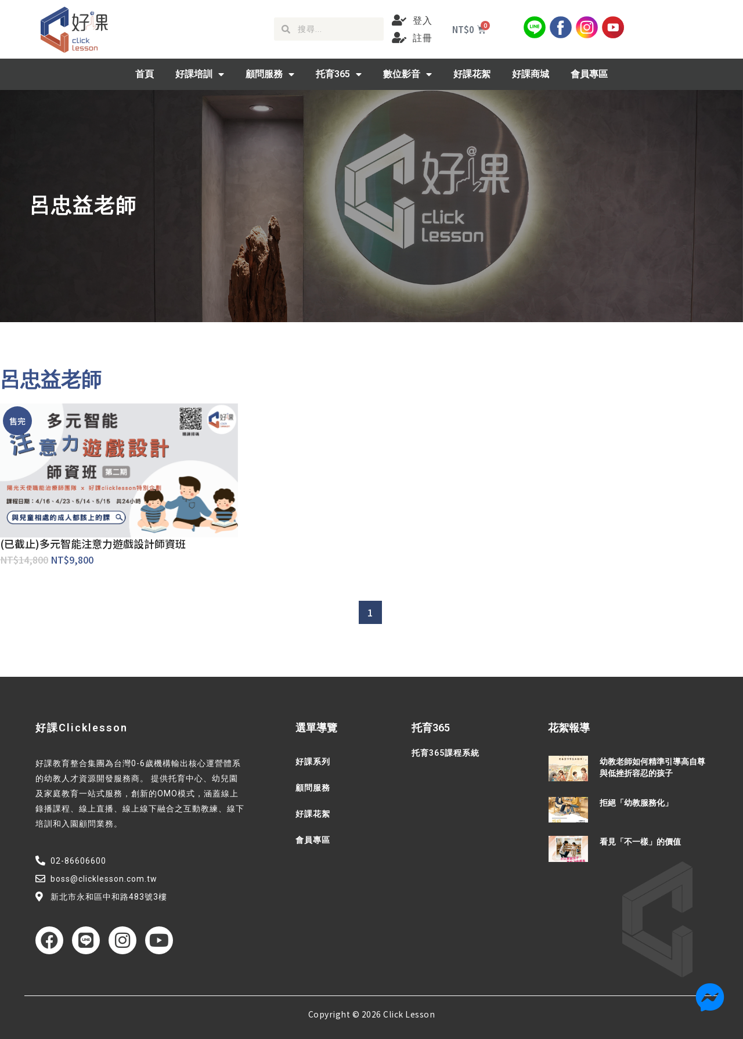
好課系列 (312, 761)
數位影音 (407, 74)
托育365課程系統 (445, 752)
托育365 (339, 74)
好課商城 (530, 74)
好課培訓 (199, 74)
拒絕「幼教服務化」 (636, 802)
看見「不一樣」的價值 (640, 841)
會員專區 (589, 74)
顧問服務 (270, 74)
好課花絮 (471, 74)
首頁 (144, 74)
